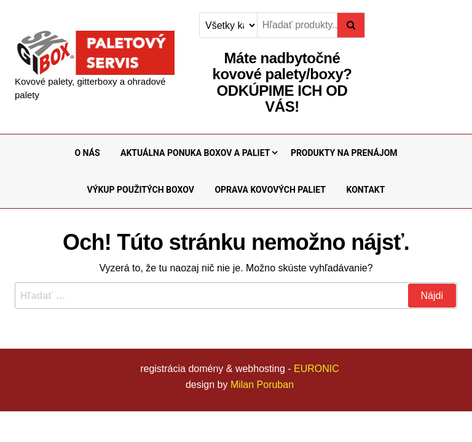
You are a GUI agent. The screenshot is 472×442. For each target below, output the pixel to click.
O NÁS (87, 153)
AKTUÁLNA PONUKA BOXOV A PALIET (195, 153)
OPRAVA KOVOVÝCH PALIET (270, 190)
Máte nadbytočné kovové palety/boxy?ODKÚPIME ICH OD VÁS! (282, 82)
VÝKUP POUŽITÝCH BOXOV (140, 190)
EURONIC (316, 368)
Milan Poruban (262, 384)
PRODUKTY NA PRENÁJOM (344, 153)
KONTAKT (365, 190)
